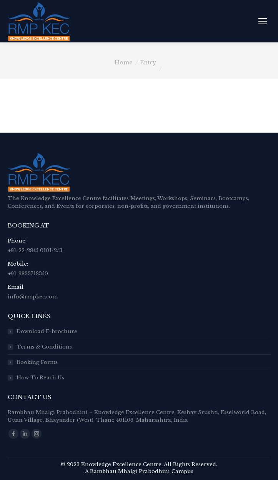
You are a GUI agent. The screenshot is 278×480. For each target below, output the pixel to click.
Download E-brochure (47, 331)
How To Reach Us (40, 377)
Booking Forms (37, 362)
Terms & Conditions (44, 347)
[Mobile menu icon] (262, 21)
